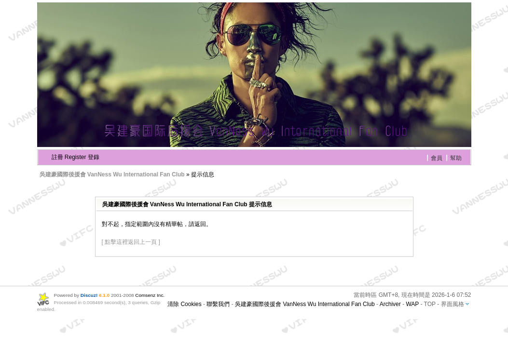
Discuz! (89, 295)
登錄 (93, 157)
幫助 (456, 158)
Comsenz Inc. (150, 295)
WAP (412, 304)
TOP (430, 304)
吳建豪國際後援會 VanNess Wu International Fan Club (112, 174)
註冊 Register (69, 157)
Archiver (390, 304)
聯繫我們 (218, 304)
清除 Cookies (184, 304)
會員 (436, 158)
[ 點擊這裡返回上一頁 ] (131, 242)
